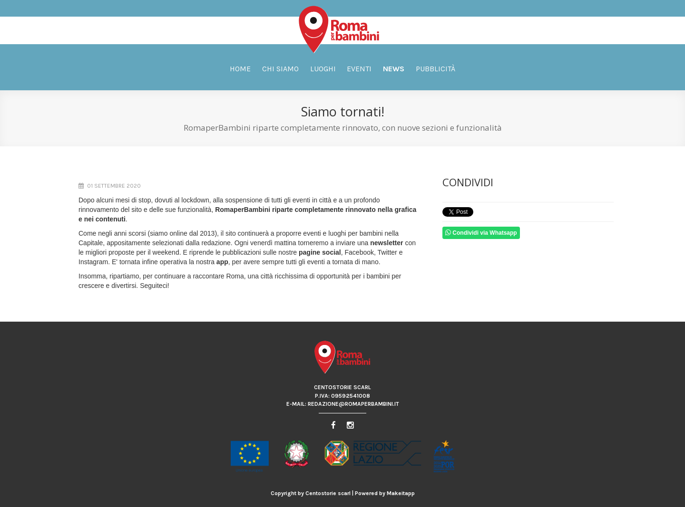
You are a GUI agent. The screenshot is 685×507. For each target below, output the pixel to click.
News (393, 68)
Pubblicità (435, 68)
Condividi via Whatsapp (481, 232)
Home (240, 68)
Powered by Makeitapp (385, 493)
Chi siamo (280, 68)
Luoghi (323, 68)
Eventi (359, 68)
